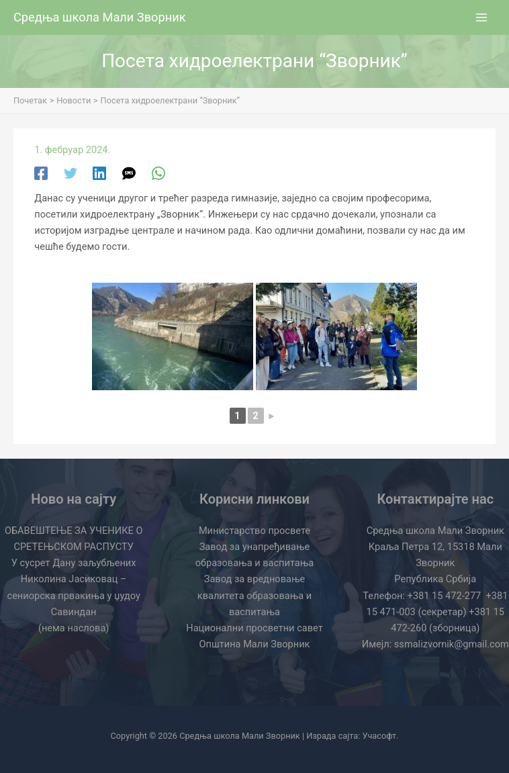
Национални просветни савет (254, 628)
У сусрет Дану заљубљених (73, 563)
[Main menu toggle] (481, 17)
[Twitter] (70, 172)
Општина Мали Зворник (254, 644)
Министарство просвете (254, 531)
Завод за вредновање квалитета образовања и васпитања (254, 595)
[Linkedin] (99, 172)
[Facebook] (41, 172)
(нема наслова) (73, 628)
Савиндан (74, 612)
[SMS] (129, 172)
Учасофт (380, 736)
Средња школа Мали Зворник (99, 17)
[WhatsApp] (158, 172)
